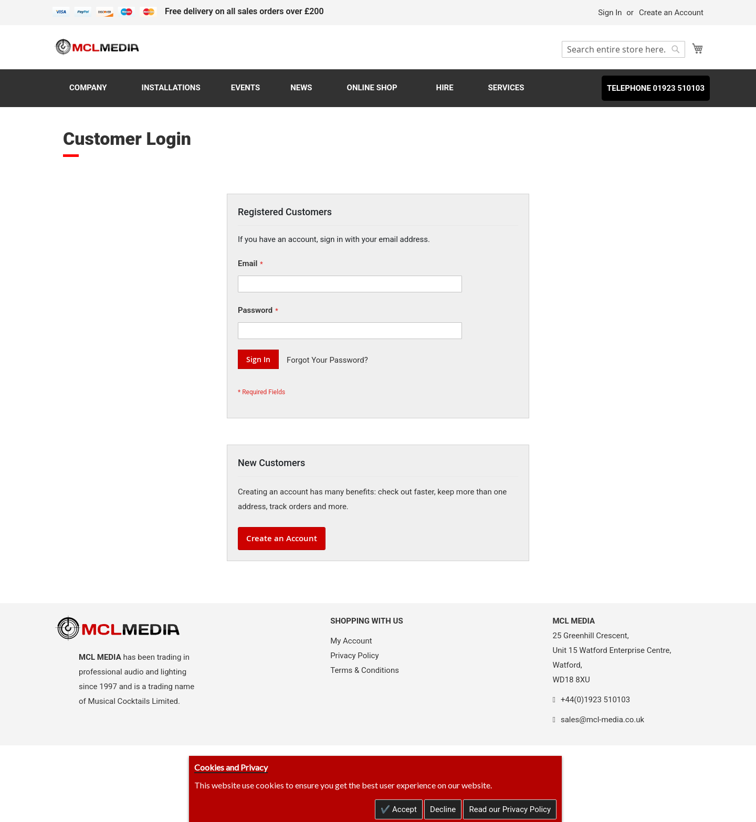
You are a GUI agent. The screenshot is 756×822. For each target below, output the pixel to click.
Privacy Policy (354, 655)
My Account (351, 641)
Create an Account (671, 12)
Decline (443, 809)
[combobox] (623, 49)
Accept (403, 809)
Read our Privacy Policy (510, 809)
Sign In (610, 12)
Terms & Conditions (364, 670)
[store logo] (97, 46)
